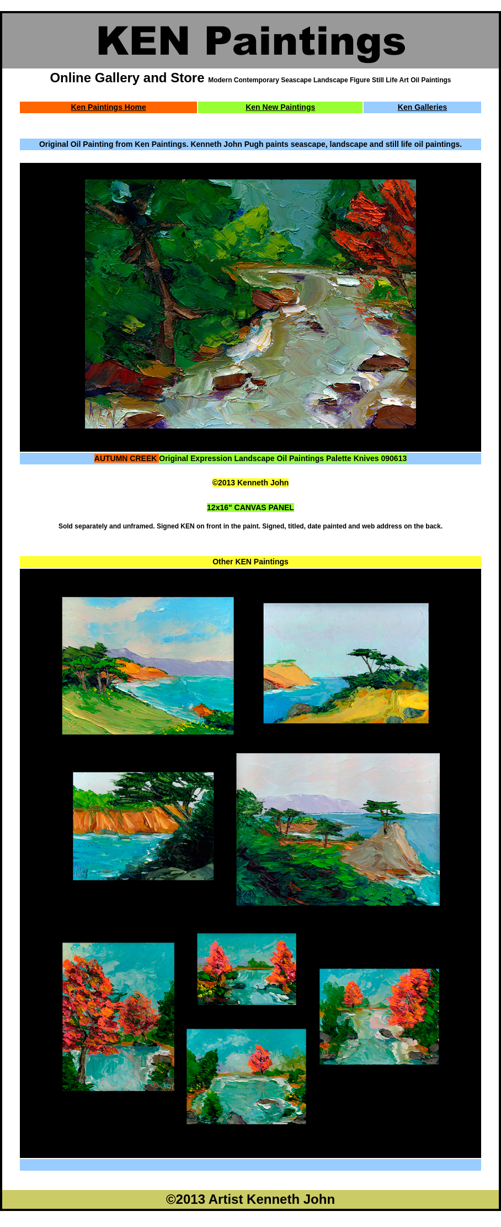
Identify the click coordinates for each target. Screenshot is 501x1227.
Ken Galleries (422, 107)
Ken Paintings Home (108, 107)
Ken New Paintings (280, 107)
